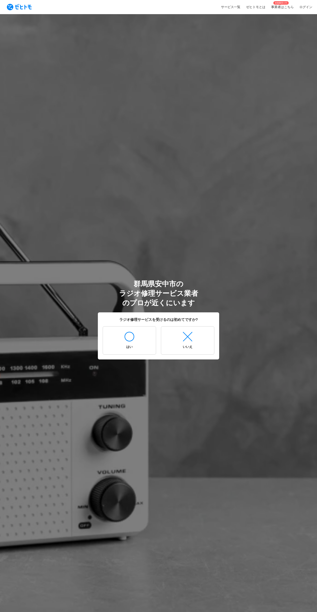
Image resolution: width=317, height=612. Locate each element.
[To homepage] (19, 7)
